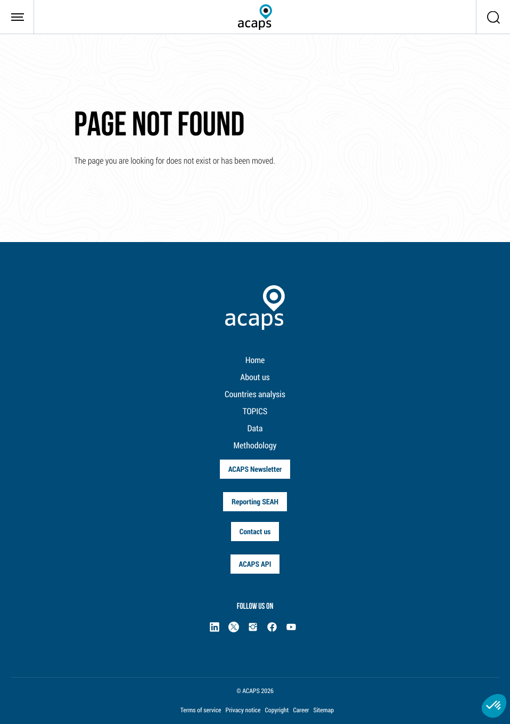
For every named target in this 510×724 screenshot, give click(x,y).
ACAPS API (255, 564)
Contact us (255, 531)
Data (255, 428)
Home (255, 360)
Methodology (255, 445)
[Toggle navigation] (17, 17)
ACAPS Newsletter (255, 469)
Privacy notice (243, 710)
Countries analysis (255, 394)
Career (301, 710)
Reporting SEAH (255, 501)
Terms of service (200, 710)
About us (254, 377)
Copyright (277, 710)
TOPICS (255, 411)
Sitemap (324, 710)
